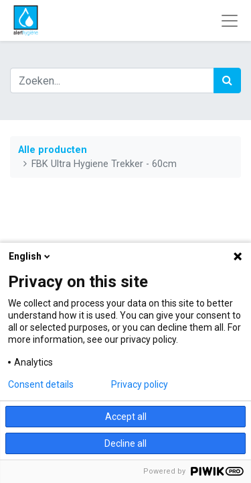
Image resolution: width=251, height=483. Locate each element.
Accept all (126, 416)
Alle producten (52, 150)
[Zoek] (227, 80)
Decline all (125, 443)
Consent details (41, 384)
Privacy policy (139, 384)
